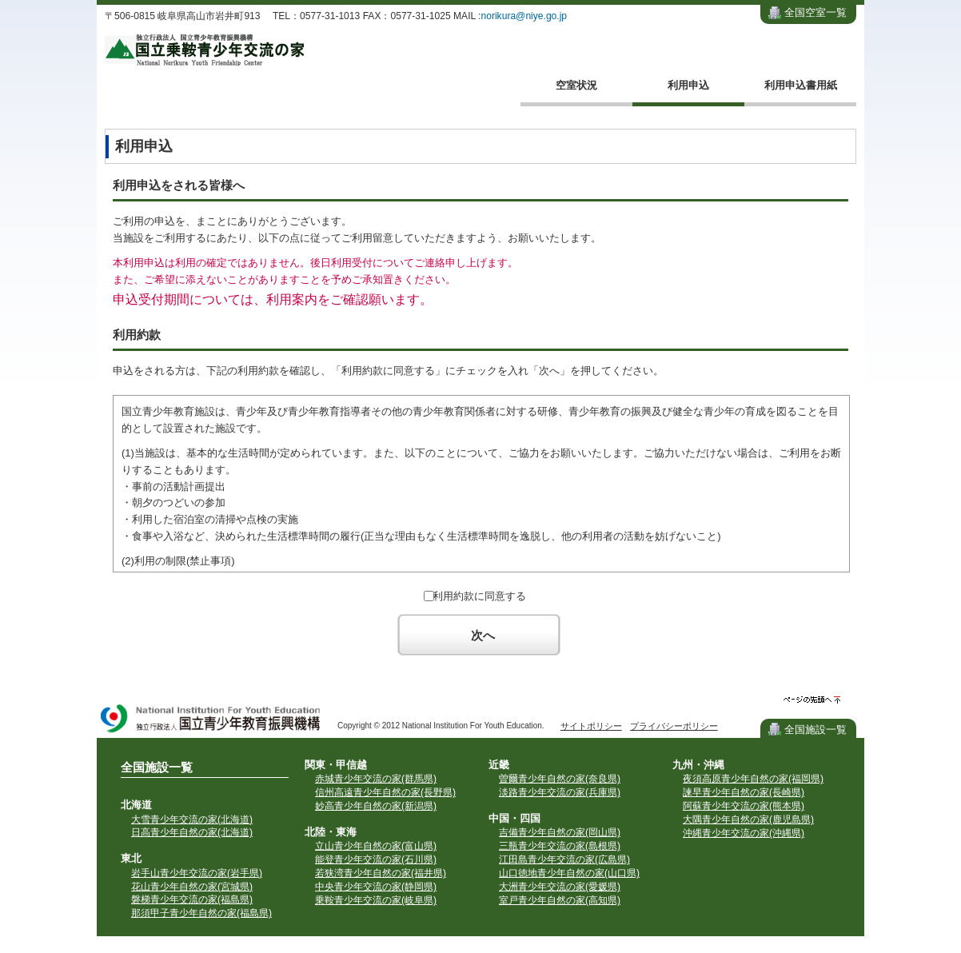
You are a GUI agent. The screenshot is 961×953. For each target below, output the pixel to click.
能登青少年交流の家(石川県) (376, 859)
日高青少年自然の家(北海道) (192, 832)
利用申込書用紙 (800, 85)
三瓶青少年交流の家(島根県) (559, 845)
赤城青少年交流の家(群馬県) (376, 778)
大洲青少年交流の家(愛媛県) (559, 886)
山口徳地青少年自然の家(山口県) (569, 873)
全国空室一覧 (815, 12)
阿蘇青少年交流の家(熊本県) (743, 805)
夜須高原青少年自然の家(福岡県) (753, 778)
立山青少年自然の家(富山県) (376, 845)
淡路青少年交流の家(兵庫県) (559, 792)
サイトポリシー (591, 726)
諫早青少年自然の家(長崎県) (743, 792)
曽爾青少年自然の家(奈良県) (559, 778)
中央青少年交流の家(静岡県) (376, 886)
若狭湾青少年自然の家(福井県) (380, 873)
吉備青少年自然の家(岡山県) (559, 832)
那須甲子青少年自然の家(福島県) (201, 913)
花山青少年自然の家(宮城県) (192, 886)
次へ (483, 635)
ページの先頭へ (812, 700)
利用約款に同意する (479, 596)
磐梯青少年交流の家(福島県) (192, 899)
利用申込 (688, 85)
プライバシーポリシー (674, 726)
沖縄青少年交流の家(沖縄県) (743, 833)
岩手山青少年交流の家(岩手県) (196, 873)
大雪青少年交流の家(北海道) (192, 819)
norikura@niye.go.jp (523, 16)
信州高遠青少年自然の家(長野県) (385, 792)
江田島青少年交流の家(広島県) (564, 859)
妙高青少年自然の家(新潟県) (376, 805)
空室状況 (576, 85)
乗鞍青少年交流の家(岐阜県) (376, 900)
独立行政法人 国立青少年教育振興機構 (211, 720)
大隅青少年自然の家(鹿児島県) (748, 819)
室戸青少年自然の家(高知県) (559, 900)
